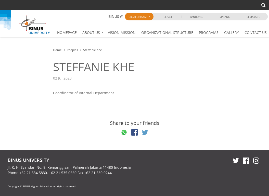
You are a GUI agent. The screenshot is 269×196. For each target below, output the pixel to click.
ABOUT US (91, 32)
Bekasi (168, 17)
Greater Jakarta (139, 17)
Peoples (72, 50)
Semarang (253, 17)
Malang (225, 17)
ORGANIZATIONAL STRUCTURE (167, 32)
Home (57, 50)
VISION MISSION (122, 32)
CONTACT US (256, 32)
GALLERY (231, 32)
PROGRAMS (209, 32)
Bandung (196, 17)
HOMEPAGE (67, 32)
